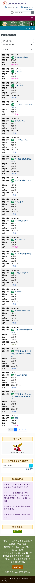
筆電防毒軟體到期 (21, 57)
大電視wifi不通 (20, 239)
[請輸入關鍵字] (23, 12)
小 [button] (32, 28)
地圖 (24, 544)
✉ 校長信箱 (17, 567)
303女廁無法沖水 (21, 221)
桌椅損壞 (18, 292)
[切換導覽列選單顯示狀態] (32, 18)
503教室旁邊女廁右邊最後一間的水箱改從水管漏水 (21, 353)
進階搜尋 (29, 469)
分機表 (16, 7)
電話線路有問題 (21, 375)
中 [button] (29, 28)
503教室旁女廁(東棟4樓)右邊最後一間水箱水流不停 (21, 396)
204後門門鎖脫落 (21, 273)
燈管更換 (18, 71)
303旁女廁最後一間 (22, 310)
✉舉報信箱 (20, 562)
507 (16, 418)
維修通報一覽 (8, 35)
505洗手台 (19, 202)
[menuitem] (18, 486)
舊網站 (31, 9)
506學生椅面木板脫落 (23, 254)
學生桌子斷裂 (20, 121)
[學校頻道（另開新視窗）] (12, 12)
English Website (28, 7)
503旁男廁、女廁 (21, 140)
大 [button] (27, 28)
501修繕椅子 (20, 85)
